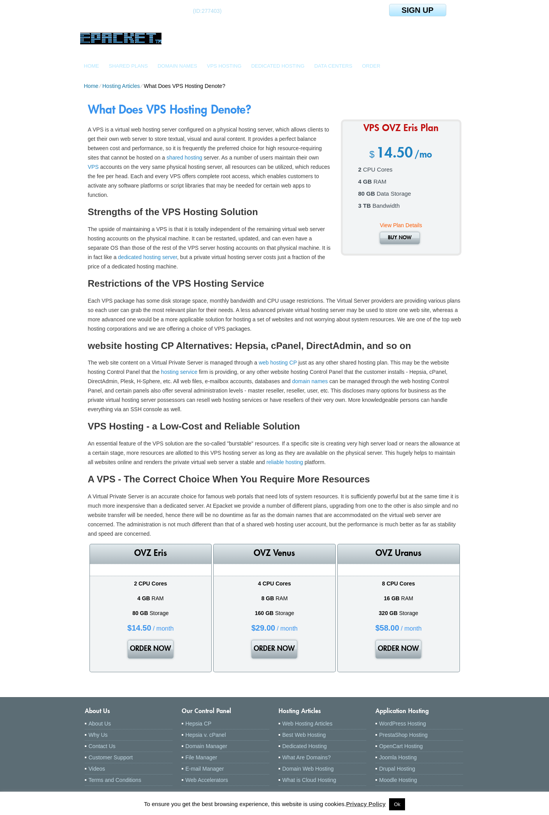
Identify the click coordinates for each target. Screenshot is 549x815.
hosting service (179, 372)
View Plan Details (401, 225)
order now (150, 649)
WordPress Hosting (402, 723)
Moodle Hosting (398, 780)
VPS (93, 167)
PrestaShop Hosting (403, 735)
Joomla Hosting (398, 757)
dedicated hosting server (147, 257)
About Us (100, 723)
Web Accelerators (207, 780)
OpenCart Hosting (401, 746)
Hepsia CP (199, 723)
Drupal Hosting (397, 769)
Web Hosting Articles (307, 723)
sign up (417, 10)
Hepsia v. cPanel (206, 735)
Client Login (114, 11)
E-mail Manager (205, 769)
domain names (310, 381)
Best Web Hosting (304, 735)
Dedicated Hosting (278, 66)
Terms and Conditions (115, 780)
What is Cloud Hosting (309, 780)
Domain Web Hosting (308, 769)
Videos (97, 769)
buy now (400, 238)
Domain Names (177, 66)
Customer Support (111, 757)
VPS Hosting (224, 66)
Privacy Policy (366, 804)
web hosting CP (278, 362)
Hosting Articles (121, 86)
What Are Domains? (306, 757)
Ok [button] (397, 804)
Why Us (98, 735)
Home (91, 66)
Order (371, 66)
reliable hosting (285, 462)
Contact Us (102, 746)
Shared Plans (128, 66)
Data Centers (333, 66)
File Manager (201, 757)
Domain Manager (206, 746)
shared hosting (184, 157)
